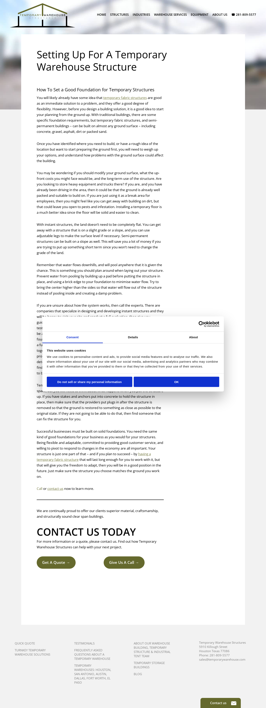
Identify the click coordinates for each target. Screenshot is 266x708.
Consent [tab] (72, 337)
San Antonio (84, 674)
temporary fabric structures (125, 97)
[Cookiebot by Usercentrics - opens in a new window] (201, 324)
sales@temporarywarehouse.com (222, 659)
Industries (141, 14)
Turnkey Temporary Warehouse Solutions (32, 652)
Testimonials (84, 643)
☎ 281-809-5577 (243, 14)
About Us (219, 14)
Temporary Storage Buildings (149, 665)
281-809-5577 (220, 655)
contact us (55, 488)
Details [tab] (133, 337)
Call (39, 488)
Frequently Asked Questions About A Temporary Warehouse (92, 654)
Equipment (199, 14)
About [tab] (193, 337)
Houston (103, 670)
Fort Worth (96, 678)
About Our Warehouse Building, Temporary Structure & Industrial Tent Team (152, 649)
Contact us (223, 703)
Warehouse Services (170, 14)
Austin (101, 674)
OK (176, 381)
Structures (119, 14)
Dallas (79, 678)
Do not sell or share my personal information (89, 381)
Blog (138, 674)
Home (101, 14)
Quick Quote (25, 643)
